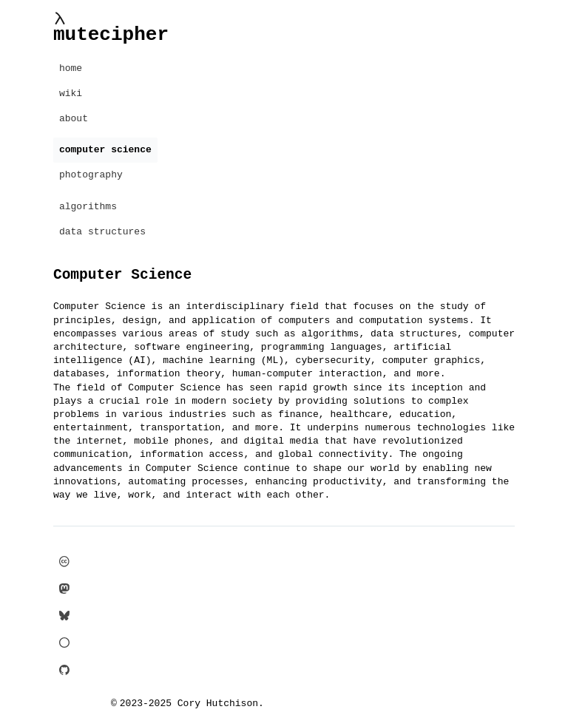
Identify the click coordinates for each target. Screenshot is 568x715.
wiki (70, 94)
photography (91, 175)
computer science (105, 150)
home (70, 68)
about (73, 119)
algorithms (88, 207)
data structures (102, 232)
